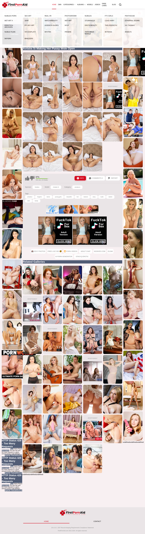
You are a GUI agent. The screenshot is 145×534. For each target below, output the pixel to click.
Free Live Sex (39, 13)
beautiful (69, 197)
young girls (58, 197)
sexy (94, 197)
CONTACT (97, 521)
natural (85, 197)
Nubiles (37, 187)
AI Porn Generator (63, 256)
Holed (96, 13)
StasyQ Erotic (82, 256)
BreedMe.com (123, 13)
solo (28, 201)
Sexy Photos (23, 13)
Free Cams (104, 4)
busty (36, 201)
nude (102, 197)
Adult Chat (86, 251)
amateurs (77, 187)
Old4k (110, 251)
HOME (46, 521)
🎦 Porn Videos (55, 13)
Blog (114, 4)
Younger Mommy (83, 13)
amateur (29, 197)
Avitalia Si (56, 187)
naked (110, 197)
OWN (59, 4)
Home (54, 4)
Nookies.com (99, 251)
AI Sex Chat (69, 13)
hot (78, 197)
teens (48, 197)
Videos (97, 4)
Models (90, 4)
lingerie (39, 197)
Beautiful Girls (108, 13)
